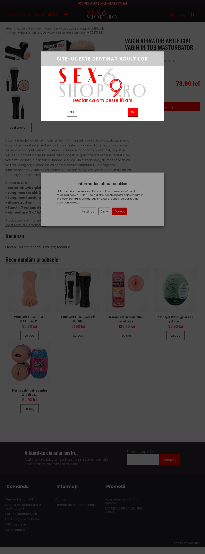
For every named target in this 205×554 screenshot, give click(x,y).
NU (72, 112)
